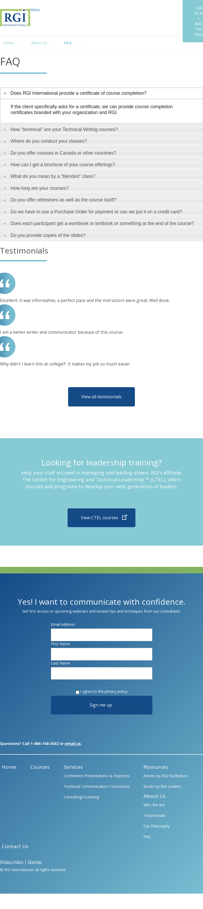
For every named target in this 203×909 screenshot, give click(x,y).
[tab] (101, 93)
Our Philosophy (156, 826)
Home (8, 42)
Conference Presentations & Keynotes (97, 775)
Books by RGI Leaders (162, 786)
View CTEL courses (99, 518)
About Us (39, 42)
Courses (40, 766)
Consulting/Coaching (81, 796)
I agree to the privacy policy (103, 691)
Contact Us (15, 846)
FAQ (68, 42)
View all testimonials (101, 397)
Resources (155, 766)
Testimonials (154, 815)
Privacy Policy (11, 861)
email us (73, 743)
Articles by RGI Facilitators (165, 775)
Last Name (60, 663)
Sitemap (35, 861)
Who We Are (154, 804)
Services (73, 766)
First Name (60, 643)
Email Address (63, 624)
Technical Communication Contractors (97, 786)
